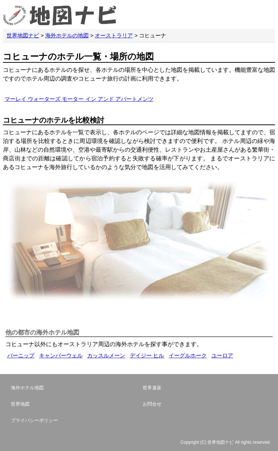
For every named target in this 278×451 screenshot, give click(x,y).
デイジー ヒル (147, 355)
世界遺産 (152, 387)
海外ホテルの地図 (67, 35)
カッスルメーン (106, 355)
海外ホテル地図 (27, 387)
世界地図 (20, 404)
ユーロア (222, 355)
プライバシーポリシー (34, 420)
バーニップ (20, 355)
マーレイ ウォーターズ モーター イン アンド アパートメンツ (79, 99)
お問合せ (152, 404)
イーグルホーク (188, 355)
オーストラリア (114, 35)
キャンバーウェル (61, 355)
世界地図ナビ (23, 35)
